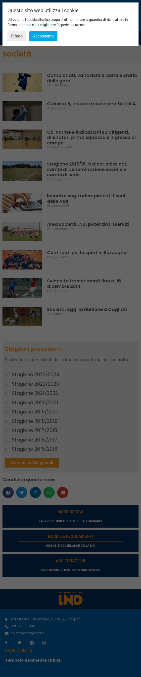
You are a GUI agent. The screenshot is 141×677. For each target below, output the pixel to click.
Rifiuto (17, 36)
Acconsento (43, 36)
